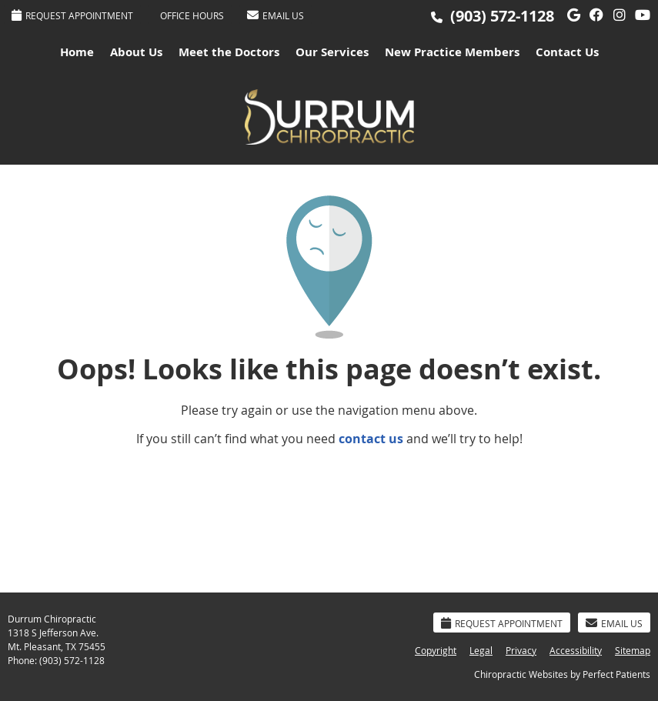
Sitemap (632, 650)
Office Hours (192, 15)
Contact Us (567, 52)
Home (77, 52)
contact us (371, 438)
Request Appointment (72, 15)
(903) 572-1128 (502, 15)
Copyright (435, 650)
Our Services (332, 52)
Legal (481, 650)
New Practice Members (452, 52)
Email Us (275, 15)
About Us (136, 52)
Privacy (521, 650)
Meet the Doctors (229, 52)
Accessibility (575, 650)
